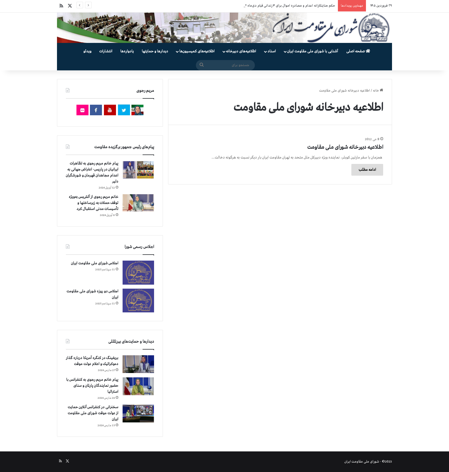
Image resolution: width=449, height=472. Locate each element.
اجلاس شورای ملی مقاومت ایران (94, 263)
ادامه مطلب (367, 169)
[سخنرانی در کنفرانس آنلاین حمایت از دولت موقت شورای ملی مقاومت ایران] (138, 413)
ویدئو (87, 51)
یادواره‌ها (127, 51)
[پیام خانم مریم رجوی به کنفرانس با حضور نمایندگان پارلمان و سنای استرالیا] (138, 386)
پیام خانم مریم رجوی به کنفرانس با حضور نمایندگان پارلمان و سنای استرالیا (92, 385)
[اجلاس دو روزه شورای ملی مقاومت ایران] (138, 300)
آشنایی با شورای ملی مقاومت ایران (312, 51)
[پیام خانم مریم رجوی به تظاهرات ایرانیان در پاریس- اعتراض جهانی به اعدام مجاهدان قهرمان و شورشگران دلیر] (138, 169)
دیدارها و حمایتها (155, 51)
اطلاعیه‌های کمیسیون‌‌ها (196, 51)
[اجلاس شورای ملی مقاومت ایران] (138, 272)
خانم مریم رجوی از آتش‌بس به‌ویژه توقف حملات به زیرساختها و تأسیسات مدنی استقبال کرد (93, 203)
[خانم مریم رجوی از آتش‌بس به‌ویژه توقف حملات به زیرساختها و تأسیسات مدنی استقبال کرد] (138, 202)
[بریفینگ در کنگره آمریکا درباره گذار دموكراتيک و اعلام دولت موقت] (138, 364)
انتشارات (105, 51)
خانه (378, 90)
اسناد (271, 51)
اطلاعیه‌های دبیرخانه (241, 51)
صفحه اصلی (358, 51)
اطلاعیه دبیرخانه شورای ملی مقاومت (345, 147)
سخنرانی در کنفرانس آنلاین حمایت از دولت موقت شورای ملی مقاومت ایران (93, 413)
